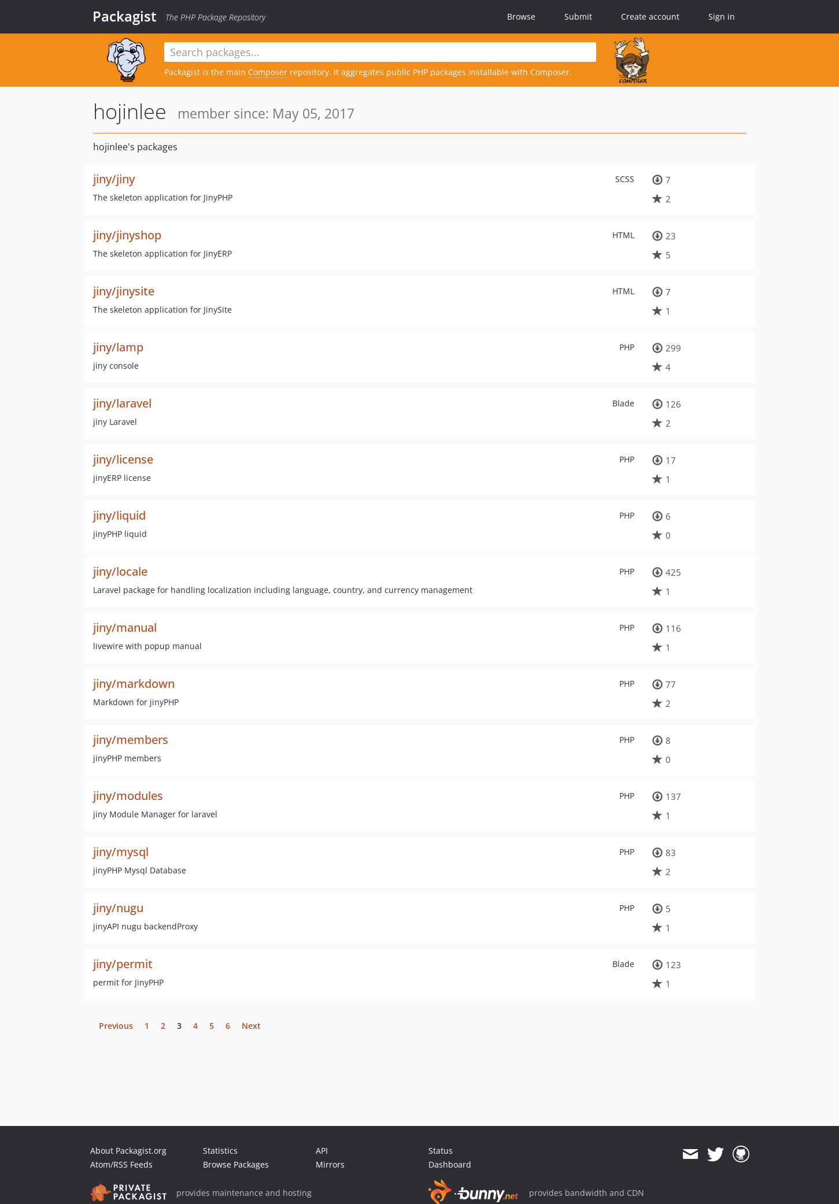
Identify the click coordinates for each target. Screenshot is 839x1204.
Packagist (125, 16)
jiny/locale (120, 571)
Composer (267, 71)
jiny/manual (125, 627)
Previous (116, 1025)
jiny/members (130, 739)
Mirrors (330, 1164)
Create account (650, 16)
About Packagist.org (128, 1150)
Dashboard (449, 1164)
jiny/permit (123, 964)
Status (440, 1150)
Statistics (220, 1150)
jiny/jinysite (123, 291)
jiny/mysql (121, 852)
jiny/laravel (122, 403)
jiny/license (123, 459)
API (322, 1150)
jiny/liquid (119, 515)
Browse (521, 16)
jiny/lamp (118, 347)
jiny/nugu (118, 908)
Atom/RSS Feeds (121, 1164)
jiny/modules (128, 795)
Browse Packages (236, 1164)
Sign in (721, 16)
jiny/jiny (114, 179)
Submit (578, 16)
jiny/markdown (134, 683)
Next (251, 1025)
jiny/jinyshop (127, 235)
